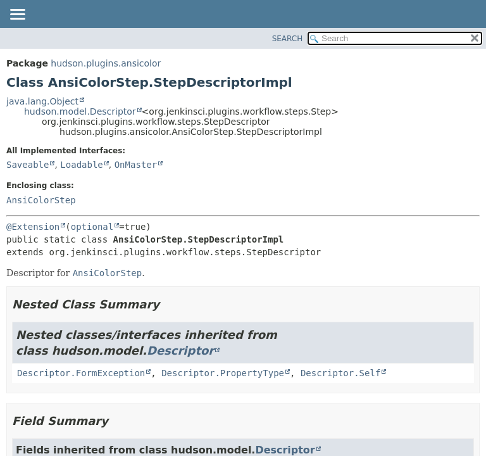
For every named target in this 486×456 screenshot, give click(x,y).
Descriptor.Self (340, 373)
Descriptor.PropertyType (222, 373)
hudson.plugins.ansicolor (106, 63)
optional (92, 227)
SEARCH (287, 38)
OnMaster (136, 165)
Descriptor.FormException (81, 373)
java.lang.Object (42, 101)
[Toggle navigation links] (17, 15)
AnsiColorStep (41, 200)
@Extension (32, 227)
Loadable (81, 165)
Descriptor (180, 350)
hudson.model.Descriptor (80, 111)
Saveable (27, 165)
